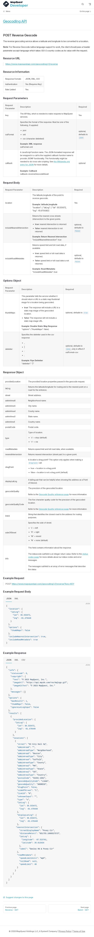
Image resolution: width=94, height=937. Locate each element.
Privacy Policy (65, 931)
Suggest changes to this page (18, 897)
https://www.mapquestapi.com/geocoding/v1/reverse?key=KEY (43, 584)
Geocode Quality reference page (54, 494)
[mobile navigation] (90, 4)
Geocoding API (15, 21)
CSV (23, 660)
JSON (8, 598)
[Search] (83, 4)
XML (16, 598)
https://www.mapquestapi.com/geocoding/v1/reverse (31, 64)
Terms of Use (79, 931)
